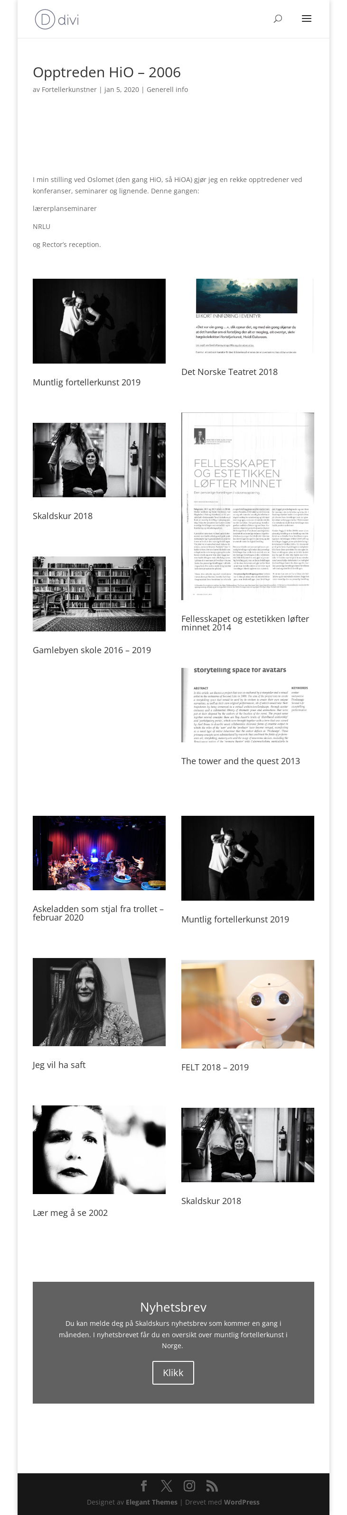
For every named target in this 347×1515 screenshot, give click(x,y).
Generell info (167, 89)
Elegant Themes (152, 1501)
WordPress (242, 1501)
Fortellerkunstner (69, 89)
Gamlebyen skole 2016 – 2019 (92, 650)
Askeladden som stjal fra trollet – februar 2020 (98, 913)
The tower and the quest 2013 (240, 761)
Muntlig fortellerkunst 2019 (87, 382)
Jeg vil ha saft (59, 1064)
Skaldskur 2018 (63, 515)
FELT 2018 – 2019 (215, 1067)
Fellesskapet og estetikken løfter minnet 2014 (245, 623)
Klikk (173, 1372)
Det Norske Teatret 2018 (229, 371)
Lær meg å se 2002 (70, 1212)
